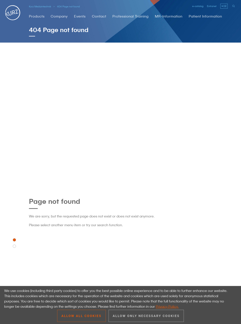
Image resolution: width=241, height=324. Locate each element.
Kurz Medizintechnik (40, 6)
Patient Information (205, 16)
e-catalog (197, 6)
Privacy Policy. (167, 306)
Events (80, 16)
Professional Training (130, 16)
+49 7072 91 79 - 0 (54, 248)
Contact (99, 16)
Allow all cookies (81, 316)
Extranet (211, 6)
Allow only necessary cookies (146, 316)
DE (225, 6)
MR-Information (168, 16)
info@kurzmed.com (55, 254)
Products (37, 16)
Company (59, 16)
